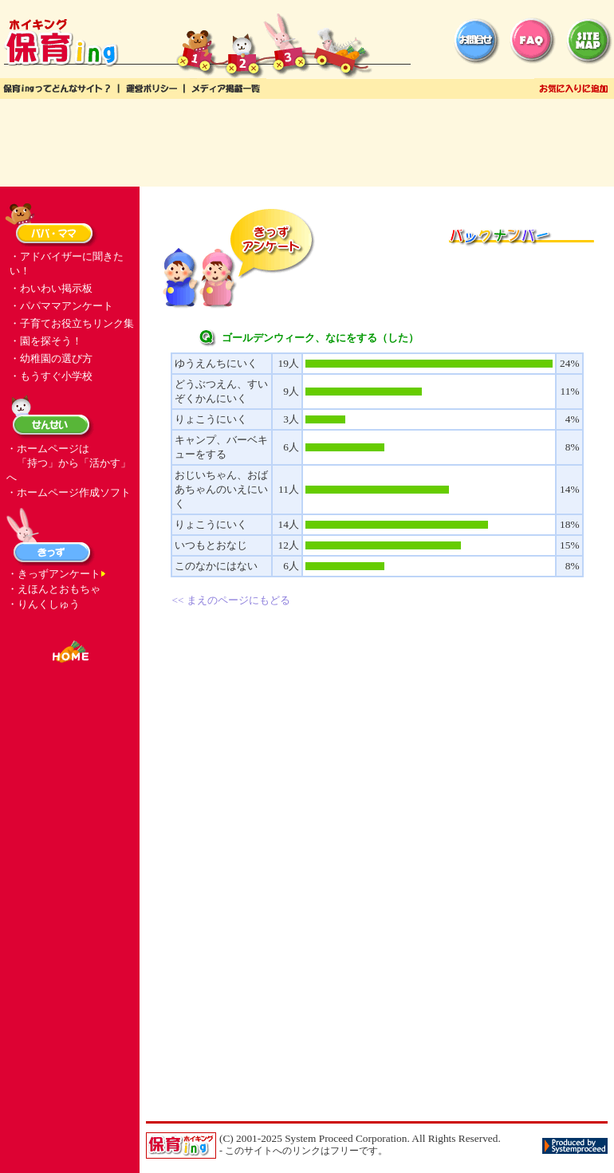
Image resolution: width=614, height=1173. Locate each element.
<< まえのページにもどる (231, 600)
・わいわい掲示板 (51, 288)
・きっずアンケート (53, 574)
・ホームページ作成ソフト (68, 492)
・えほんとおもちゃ (53, 589)
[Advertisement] (307, 143)
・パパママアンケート (61, 306)
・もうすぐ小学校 (51, 376)
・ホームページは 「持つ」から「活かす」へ (68, 463)
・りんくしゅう (43, 604)
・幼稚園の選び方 (51, 358)
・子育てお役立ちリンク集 (72, 323)
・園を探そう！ (46, 341)
